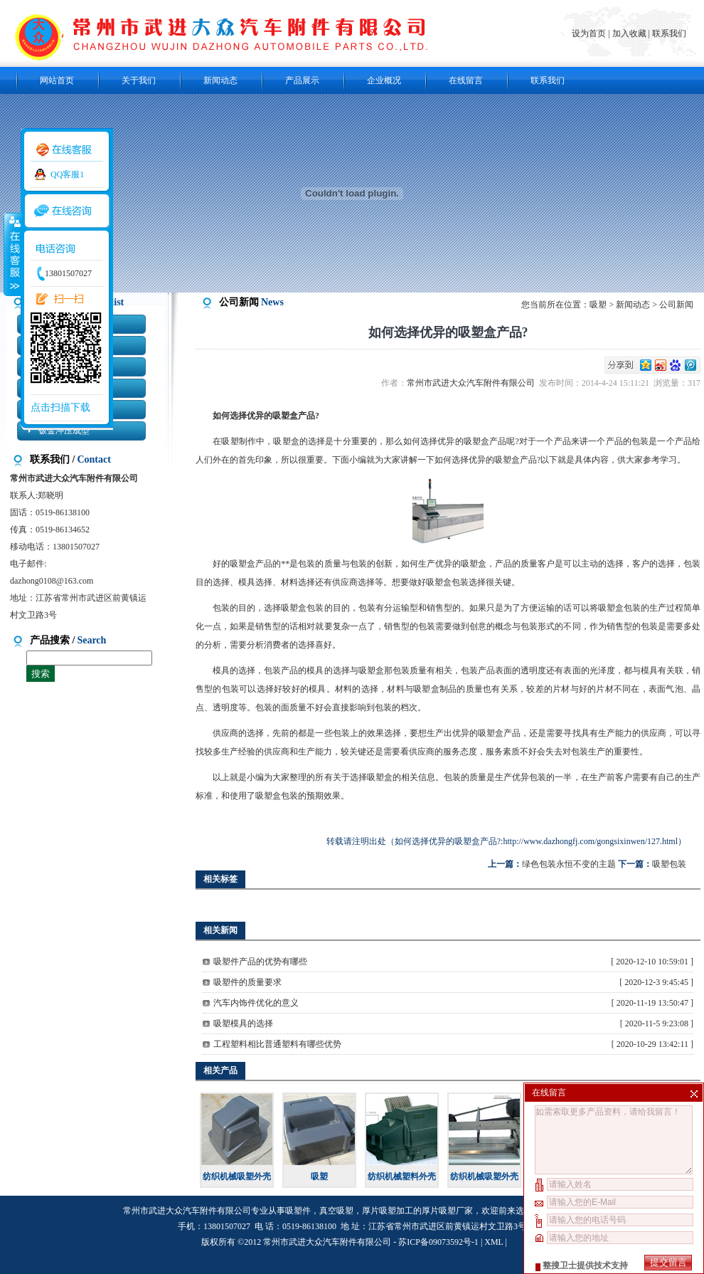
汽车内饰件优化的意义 (256, 1003)
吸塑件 (298, 1211)
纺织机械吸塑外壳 (237, 1176)
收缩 (12, 254)
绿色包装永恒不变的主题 (569, 864)
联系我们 (669, 33)
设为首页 (590, 33)
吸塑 (598, 305)
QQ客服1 (67, 174)
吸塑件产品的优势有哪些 (260, 962)
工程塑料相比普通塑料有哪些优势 (277, 1044)
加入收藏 (629, 33)
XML (493, 1242)
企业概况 (384, 80)
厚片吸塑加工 (387, 1211)
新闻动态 (220, 80)
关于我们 (139, 80)
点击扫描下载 (60, 407)
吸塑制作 (238, 441)
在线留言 (466, 80)
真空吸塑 (336, 1211)
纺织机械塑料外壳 (402, 1176)
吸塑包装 (669, 864)
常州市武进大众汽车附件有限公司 (473, 383)
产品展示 (302, 80)
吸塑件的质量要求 (247, 982)
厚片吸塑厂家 (447, 1211)
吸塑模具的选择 (243, 1023)
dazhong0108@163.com (51, 581)
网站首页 (57, 80)
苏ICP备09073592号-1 (438, 1242)
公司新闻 (676, 305)
